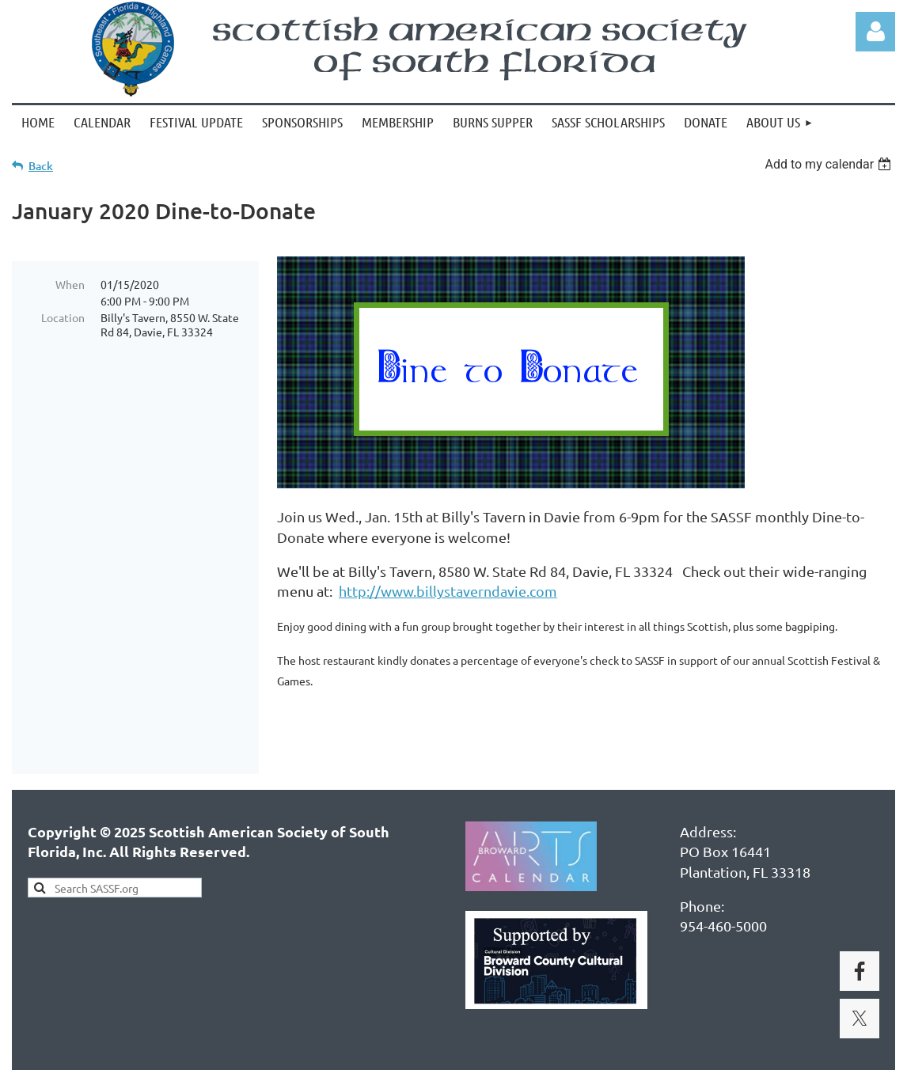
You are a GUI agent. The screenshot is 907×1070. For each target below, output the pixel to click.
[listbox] (830, 164)
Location (63, 317)
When (70, 284)
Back (40, 165)
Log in (875, 31)
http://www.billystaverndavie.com (448, 590)
